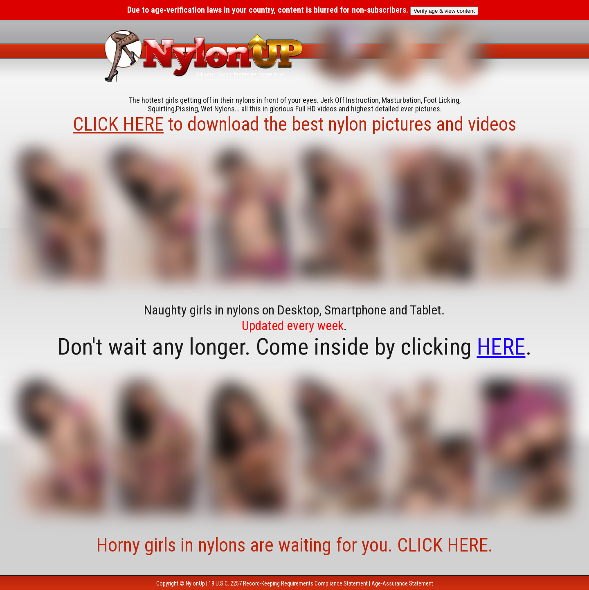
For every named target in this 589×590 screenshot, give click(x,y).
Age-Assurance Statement (402, 583)
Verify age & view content (444, 11)
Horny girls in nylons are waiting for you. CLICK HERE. (294, 545)
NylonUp (195, 583)
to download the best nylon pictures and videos (294, 124)
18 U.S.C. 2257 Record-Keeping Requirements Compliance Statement (288, 583)
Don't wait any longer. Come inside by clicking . (295, 346)
